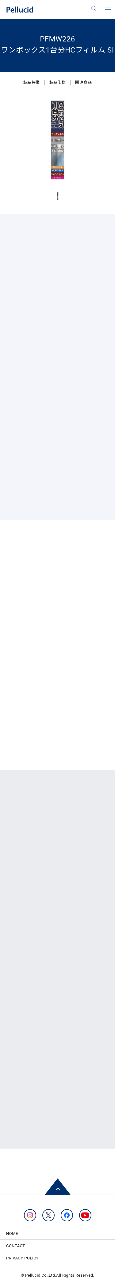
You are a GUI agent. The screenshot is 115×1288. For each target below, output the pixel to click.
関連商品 (83, 82)
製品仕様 (57, 82)
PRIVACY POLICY (22, 1258)
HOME (12, 1233)
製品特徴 (31, 82)
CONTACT (15, 1245)
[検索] (93, 8)
